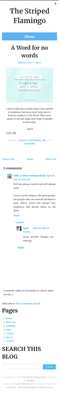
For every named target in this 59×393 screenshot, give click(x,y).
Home (30, 159)
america (23, 140)
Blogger (31, 380)
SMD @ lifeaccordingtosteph (30, 175)
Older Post (50, 159)
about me (11, 322)
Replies (20, 222)
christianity (35, 140)
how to (9, 337)
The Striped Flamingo (33, 377)
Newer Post (9, 159)
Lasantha (11, 387)
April (38, 62)
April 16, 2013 (25, 62)
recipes (10, 341)
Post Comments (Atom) (28, 303)
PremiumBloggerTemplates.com (35, 387)
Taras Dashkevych (24, 384)
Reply (17, 215)
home (9, 318)
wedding (10, 326)
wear (8, 329)
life (44, 140)
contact (10, 333)
